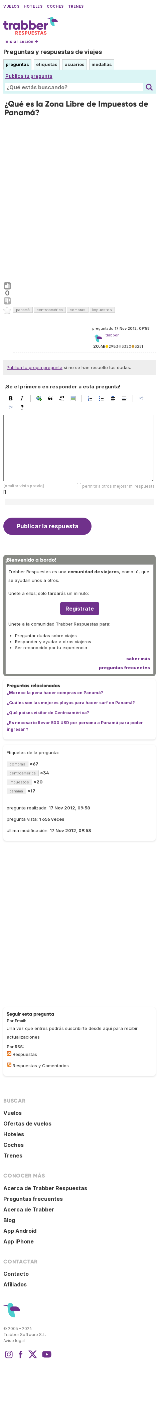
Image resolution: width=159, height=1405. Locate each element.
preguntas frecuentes (124, 667)
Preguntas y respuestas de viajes (52, 51)
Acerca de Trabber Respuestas (45, 1188)
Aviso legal (14, 1340)
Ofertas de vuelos (27, 1123)
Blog (9, 1220)
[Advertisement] (79, 199)
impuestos (102, 309)
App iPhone (18, 1241)
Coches (55, 6)
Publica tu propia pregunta (34, 367)
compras (77, 309)
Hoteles (33, 6)
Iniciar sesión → (21, 41)
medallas (102, 64)
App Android (19, 1230)
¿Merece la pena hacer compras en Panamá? (55, 692)
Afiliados (15, 1284)
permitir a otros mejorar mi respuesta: (119, 486)
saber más (138, 658)
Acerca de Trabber (28, 1209)
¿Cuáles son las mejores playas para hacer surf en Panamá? (71, 702)
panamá (23, 309)
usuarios (74, 64)
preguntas (17, 64)
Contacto (16, 1273)
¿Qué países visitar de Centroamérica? (48, 712)
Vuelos (11, 6)
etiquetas (46, 64)
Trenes (76, 6)
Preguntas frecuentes (33, 1198)
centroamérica (49, 309)
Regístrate (79, 608)
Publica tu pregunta (28, 76)
